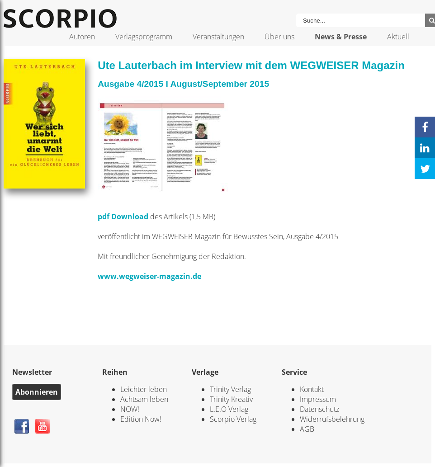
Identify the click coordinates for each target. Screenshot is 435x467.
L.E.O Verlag (229, 409)
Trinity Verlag (230, 389)
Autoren (82, 37)
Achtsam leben (144, 399)
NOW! (129, 409)
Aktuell (398, 37)
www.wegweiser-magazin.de (149, 276)
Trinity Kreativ (231, 399)
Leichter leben (143, 389)
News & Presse (341, 37)
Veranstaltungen (218, 37)
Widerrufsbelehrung (332, 419)
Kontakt (312, 389)
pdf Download (123, 217)
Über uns (279, 37)
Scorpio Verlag (233, 419)
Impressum (318, 399)
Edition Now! (140, 419)
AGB (307, 429)
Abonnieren (36, 392)
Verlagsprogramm (143, 37)
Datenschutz (319, 409)
